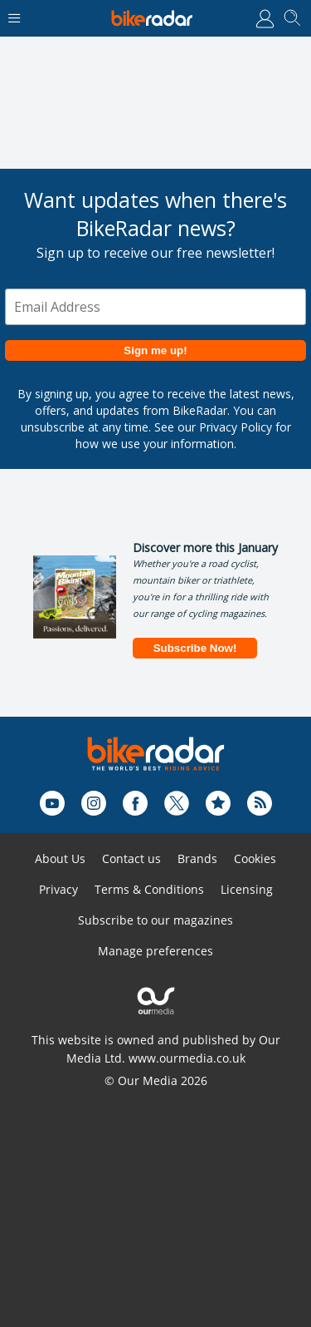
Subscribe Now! (195, 648)
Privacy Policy (235, 427)
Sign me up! (155, 350)
